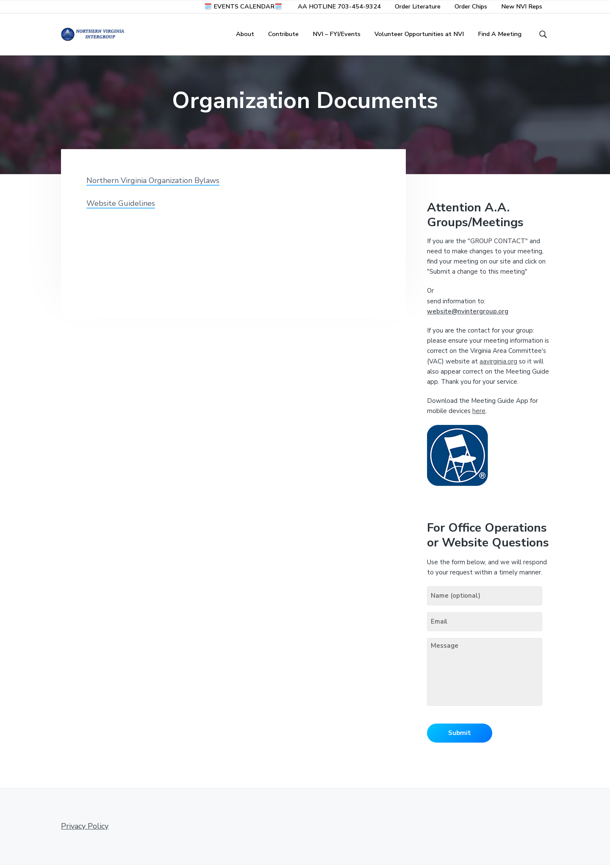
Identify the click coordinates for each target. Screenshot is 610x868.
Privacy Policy (84, 829)
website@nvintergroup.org (467, 315)
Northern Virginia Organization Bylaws (152, 184)
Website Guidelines (120, 207)
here (478, 414)
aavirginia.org (498, 365)
